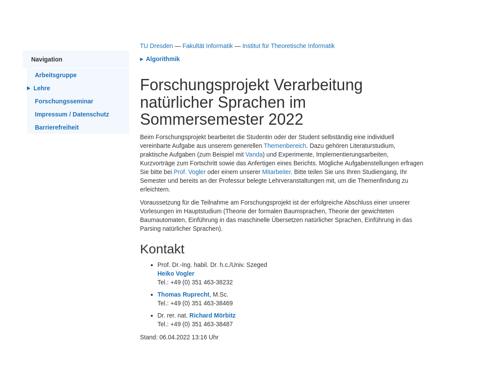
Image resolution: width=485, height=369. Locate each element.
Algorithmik (162, 58)
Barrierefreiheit (57, 127)
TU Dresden (156, 45)
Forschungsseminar (64, 101)
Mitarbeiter (276, 171)
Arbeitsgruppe (56, 75)
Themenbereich (285, 145)
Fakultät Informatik (207, 45)
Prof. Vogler (189, 171)
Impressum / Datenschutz (72, 114)
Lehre (42, 88)
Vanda (254, 154)
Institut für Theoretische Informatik (288, 45)
